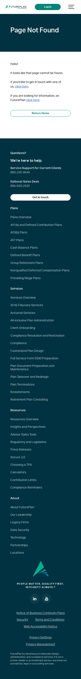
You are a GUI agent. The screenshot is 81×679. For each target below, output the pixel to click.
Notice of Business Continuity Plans (40, 613)
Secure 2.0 (17, 457)
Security (22, 619)
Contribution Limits (23, 480)
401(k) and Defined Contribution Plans (36, 225)
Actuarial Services (22, 313)
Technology (18, 537)
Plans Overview (20, 217)
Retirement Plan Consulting (29, 399)
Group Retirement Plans (26, 263)
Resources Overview (24, 419)
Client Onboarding (22, 328)
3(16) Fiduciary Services (26, 305)
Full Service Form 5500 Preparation (34, 358)
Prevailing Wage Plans (25, 278)
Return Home (40, 113)
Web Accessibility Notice (40, 626)
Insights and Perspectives (28, 426)
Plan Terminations (22, 384)
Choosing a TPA (21, 464)
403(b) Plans (18, 232)
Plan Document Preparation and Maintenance (32, 367)
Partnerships (19, 545)
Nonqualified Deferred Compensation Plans (40, 270)
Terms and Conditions (49, 619)
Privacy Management (40, 644)
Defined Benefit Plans (25, 255)
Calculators (18, 472)
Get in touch (40, 197)
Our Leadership (21, 514)
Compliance (18, 343)
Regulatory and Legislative (28, 442)
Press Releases (20, 449)
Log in (47, 7)
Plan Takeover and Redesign (29, 376)
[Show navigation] (71, 7)
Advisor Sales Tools (23, 434)
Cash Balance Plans (24, 247)
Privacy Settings (40, 637)
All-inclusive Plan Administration (32, 320)
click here (21, 86)
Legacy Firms (19, 522)
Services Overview (23, 297)
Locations (17, 552)
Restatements (20, 392)
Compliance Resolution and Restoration (37, 335)
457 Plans (17, 240)
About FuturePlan (22, 507)
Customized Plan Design (27, 350)
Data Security (19, 530)
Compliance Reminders (26, 487)
